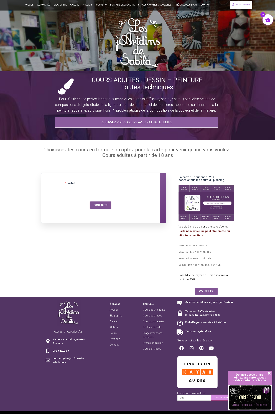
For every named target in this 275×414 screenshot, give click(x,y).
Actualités (43, 4)
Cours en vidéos (152, 348)
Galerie (74, 4)
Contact (206, 4)
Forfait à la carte (152, 327)
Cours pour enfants (154, 309)
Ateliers (88, 4)
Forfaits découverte (122, 4)
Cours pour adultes (154, 321)
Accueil (29, 4)
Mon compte (241, 4)
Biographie (60, 4)
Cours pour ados (152, 315)
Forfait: (71, 183)
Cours (101, 5)
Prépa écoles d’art (186, 4)
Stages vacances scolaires (154, 4)
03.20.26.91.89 (61, 350)
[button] (136, 122)
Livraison (115, 339)
